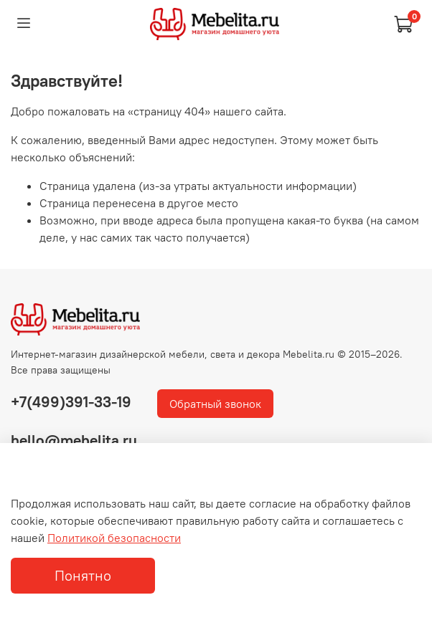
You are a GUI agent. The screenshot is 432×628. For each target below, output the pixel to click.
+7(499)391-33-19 (71, 401)
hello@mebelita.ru (74, 440)
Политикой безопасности (114, 538)
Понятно (83, 575)
